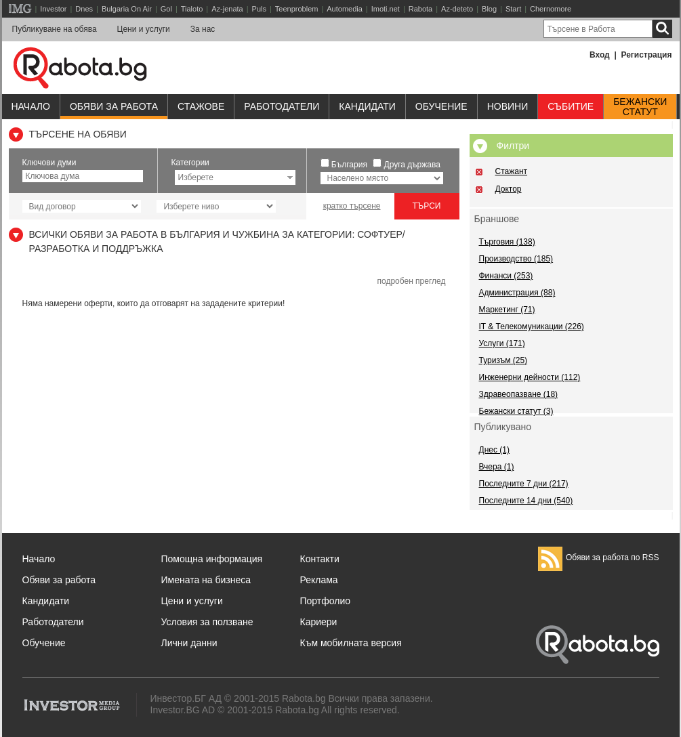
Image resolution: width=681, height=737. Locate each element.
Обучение (44, 642)
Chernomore (550, 9)
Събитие (571, 106)
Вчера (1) (496, 467)
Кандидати (367, 106)
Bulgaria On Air (127, 9)
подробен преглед (411, 281)
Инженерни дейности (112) (530, 377)
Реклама (319, 579)
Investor (53, 9)
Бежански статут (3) (516, 411)
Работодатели (281, 106)
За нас (202, 29)
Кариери (318, 621)
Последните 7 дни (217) (524, 484)
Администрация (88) (517, 293)
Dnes (84, 9)
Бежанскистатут (640, 107)
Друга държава (412, 164)
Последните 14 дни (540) (526, 501)
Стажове (201, 106)
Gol (166, 9)
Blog (489, 9)
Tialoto (192, 9)
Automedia (345, 9)
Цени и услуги (143, 29)
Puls (259, 9)
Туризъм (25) (503, 360)
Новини (508, 106)
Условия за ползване (207, 621)
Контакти (319, 558)
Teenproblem (296, 9)
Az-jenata (227, 9)
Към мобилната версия (351, 642)
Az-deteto (457, 9)
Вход (600, 55)
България (349, 164)
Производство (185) (516, 259)
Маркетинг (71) (507, 310)
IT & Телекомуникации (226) (531, 326)
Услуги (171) (502, 343)
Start (513, 9)
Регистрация (646, 55)
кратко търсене (352, 206)
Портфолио (325, 600)
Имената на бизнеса (206, 579)
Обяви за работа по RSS (598, 557)
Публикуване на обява (54, 29)
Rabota (420, 9)
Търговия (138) (507, 242)
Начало (31, 106)
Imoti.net (385, 9)
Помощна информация (212, 558)
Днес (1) (494, 450)
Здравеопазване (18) (518, 394)
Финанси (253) (506, 276)
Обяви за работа (114, 106)
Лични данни (189, 642)
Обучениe (441, 106)
